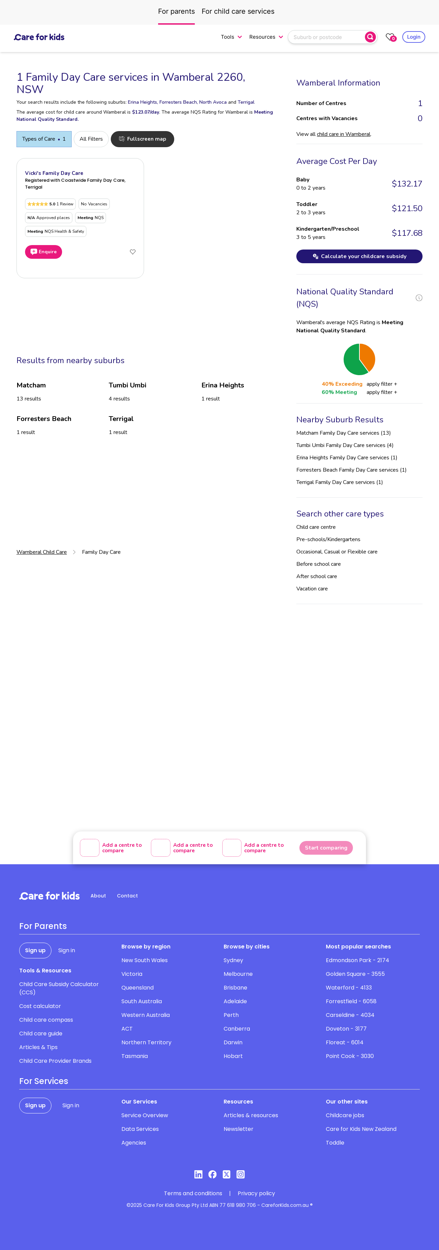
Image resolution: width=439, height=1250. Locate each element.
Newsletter (238, 1129)
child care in (343, 134)
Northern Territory (146, 1042)
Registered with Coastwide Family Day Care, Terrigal (75, 183)
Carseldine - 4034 (350, 1015)
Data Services (140, 1129)
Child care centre (316, 527)
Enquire (44, 251)
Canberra (237, 1029)
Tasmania (134, 1056)
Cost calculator (40, 1006)
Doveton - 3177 (346, 1029)
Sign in (66, 950)
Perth (231, 1015)
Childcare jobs (345, 1115)
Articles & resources (251, 1115)
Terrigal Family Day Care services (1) (339, 482)
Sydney (233, 960)
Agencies (133, 1143)
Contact (127, 895)
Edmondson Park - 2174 (357, 960)
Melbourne (238, 974)
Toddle (335, 1143)
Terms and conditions (193, 1193)
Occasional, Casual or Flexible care (337, 552)
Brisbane (235, 988)
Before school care (318, 564)
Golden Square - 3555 (355, 974)
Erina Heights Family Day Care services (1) (347, 457)
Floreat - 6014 (345, 1042)
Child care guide (40, 1033)
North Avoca (213, 102)
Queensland (137, 988)
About (98, 895)
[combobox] (327, 37)
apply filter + (382, 384)
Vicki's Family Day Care (54, 173)
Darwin (233, 1042)
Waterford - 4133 (349, 988)
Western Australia (145, 1015)
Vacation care (312, 588)
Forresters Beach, (178, 102)
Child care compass (46, 1020)
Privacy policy (256, 1193)
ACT (127, 1029)
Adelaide (235, 1001)
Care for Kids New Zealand (361, 1129)
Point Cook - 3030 (350, 1056)
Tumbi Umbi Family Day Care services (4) (345, 445)
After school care (316, 576)
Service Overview (144, 1115)
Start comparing (326, 848)
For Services (43, 1081)
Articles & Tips (38, 1047)
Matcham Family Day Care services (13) (343, 433)
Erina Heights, (143, 102)
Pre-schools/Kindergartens (328, 539)
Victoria (131, 974)
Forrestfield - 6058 (351, 1001)
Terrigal (246, 102)
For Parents (43, 926)
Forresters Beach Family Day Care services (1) (351, 470)
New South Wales (144, 960)
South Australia (141, 1001)
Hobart (233, 1056)
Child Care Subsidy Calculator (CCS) (59, 988)
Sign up (35, 950)
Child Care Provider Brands (55, 1061)
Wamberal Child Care (41, 552)
